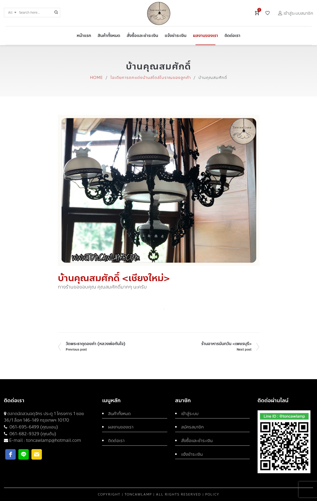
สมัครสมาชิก (192, 427)
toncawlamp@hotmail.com (53, 440)
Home (96, 77)
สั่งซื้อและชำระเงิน (197, 440)
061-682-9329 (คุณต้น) (32, 434)
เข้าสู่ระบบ (189, 413)
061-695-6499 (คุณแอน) (33, 427)
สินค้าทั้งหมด (119, 413)
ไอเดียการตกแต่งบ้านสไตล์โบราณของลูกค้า (150, 77)
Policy (212, 494)
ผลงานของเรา (121, 427)
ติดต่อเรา (116, 440)
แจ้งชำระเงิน (192, 454)
